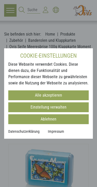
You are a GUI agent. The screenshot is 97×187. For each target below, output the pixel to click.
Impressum (56, 131)
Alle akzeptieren (48, 95)
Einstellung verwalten (48, 107)
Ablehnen (48, 119)
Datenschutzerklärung (24, 131)
